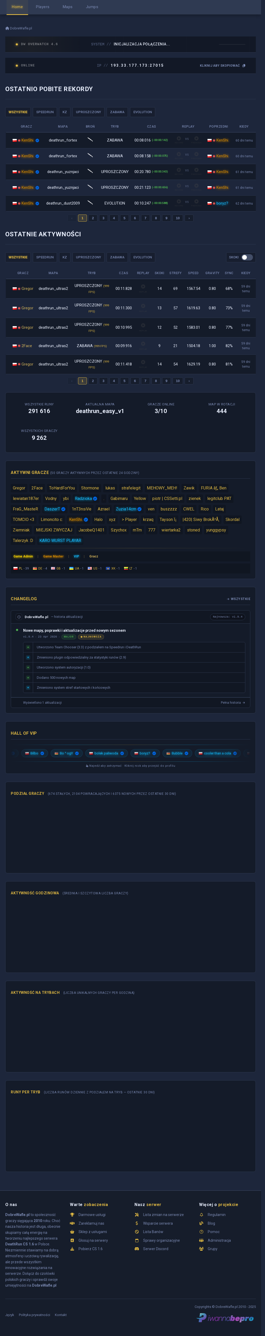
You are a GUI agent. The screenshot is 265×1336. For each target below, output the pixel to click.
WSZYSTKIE (18, 112)
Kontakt (61, 1315)
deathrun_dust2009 (63, 203)
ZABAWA (117, 112)
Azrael (104, 509)
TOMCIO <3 (23, 519)
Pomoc (214, 1232)
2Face (27, 345)
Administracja (219, 1240)
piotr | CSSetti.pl (167, 498)
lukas (110, 488)
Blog (211, 1223)
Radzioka (83, 498)
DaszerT (52, 509)
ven (151, 509)
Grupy (212, 1249)
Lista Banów (153, 1232)
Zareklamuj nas (91, 1223)
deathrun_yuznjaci (63, 171)
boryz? (222, 203)
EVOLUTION (142, 112)
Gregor (27, 288)
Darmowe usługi (92, 1215)
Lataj (219, 509)
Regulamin (217, 1215)
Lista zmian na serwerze (163, 1215)
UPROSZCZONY (88, 112)
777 (151, 530)
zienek (195, 498)
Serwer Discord (155, 1249)
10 (178, 218)
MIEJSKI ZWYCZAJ (54, 530)
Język (9, 1315)
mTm (137, 530)
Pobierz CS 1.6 (91, 1249)
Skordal (233, 519)
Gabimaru (119, 498)
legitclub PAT (219, 498)
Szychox (119, 530)
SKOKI (234, 257)
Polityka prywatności (34, 1315)
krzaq (148, 519)
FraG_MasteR (25, 509)
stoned (193, 530)
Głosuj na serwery (93, 1240)
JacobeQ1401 (92, 530)
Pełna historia (233, 702)
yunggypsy (216, 530)
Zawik (189, 488)
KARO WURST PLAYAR (60, 540)
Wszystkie (238, 599)
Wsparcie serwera (158, 1223)
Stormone (90, 488)
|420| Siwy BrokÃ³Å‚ (201, 519)
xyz (112, 519)
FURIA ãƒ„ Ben (213, 488)
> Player (129, 519)
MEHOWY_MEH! (162, 488)
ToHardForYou (62, 488)
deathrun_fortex (63, 140)
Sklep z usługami (93, 1232)
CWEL (188, 509)
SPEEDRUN (45, 112)
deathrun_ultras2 (53, 288)
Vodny (51, 498)
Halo (98, 519)
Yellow (140, 498)
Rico (205, 509)
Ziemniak (21, 530)
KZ (65, 112)
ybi (66, 498)
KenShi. (28, 140)
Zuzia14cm (126, 509)
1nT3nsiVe (81, 509)
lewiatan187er (26, 498)
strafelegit (131, 488)
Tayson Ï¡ (168, 519)
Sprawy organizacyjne (161, 1240)
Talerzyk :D (23, 540)
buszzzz (169, 509)
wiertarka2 (171, 530)
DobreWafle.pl (18, 28)
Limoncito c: (52, 519)
